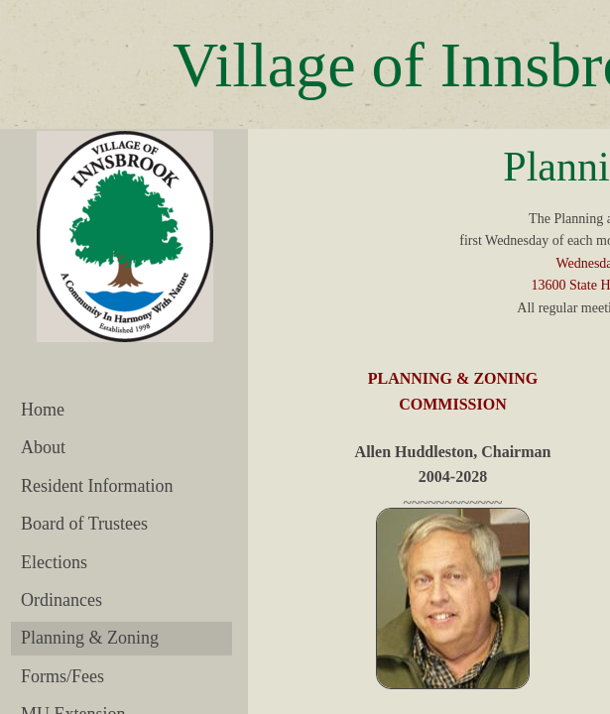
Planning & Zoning (90, 638)
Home (42, 409)
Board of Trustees (84, 524)
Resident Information (97, 486)
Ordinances (61, 600)
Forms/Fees (62, 676)
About (43, 447)
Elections (54, 562)
